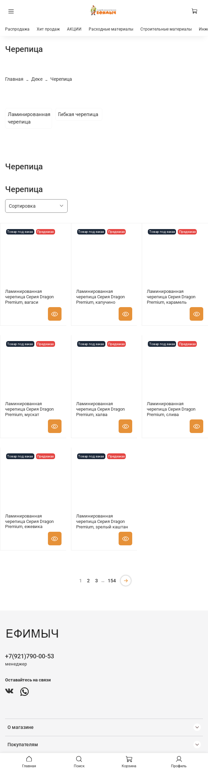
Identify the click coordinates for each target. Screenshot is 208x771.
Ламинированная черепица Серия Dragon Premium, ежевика (29, 521)
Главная (14, 79)
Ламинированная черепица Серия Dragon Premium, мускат (29, 409)
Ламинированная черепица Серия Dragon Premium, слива (171, 409)
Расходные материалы (111, 29)
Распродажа (17, 29)
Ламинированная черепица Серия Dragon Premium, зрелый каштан (102, 521)
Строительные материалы (166, 29)
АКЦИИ (74, 29)
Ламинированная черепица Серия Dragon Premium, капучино (100, 296)
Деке (36, 79)
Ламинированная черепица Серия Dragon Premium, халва (100, 409)
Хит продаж (48, 29)
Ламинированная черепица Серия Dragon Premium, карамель (171, 296)
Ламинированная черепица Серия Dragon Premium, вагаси (29, 296)
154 (112, 580)
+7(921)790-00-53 (29, 656)
